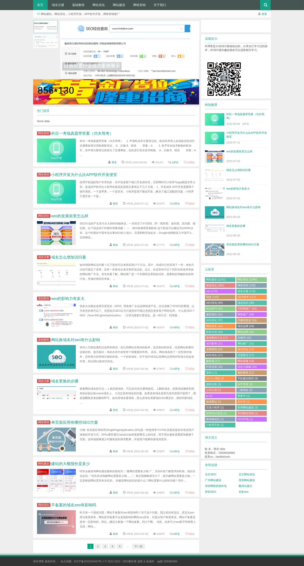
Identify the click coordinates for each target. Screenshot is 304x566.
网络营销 (139, 5)
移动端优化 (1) (215, 419)
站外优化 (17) (214, 355)
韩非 (114, 162)
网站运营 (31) (246, 331)
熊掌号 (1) (244, 395)
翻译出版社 (245, 485)
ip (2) (209, 395)
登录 (264, 14)
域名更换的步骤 (64, 381)
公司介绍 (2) (213, 390)
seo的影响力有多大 (68, 298)
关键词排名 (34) (247, 320)
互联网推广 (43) (247, 308)
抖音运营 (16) (214, 366)
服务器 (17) (213, 360)
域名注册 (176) (247, 291)
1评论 (175, 162)
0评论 (176, 203)
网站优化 (98, 5)
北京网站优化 (247, 474)
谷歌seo (244, 491)
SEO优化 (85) (214, 302)
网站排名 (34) (214, 326)
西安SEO (210, 491)
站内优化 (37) (214, 320)
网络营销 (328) (247, 285)
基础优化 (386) (215, 285)
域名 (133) (212, 297)
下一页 (138, 546)
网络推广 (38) (246, 314)
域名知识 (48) (246, 302)
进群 (140, 561)
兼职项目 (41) (214, 314)
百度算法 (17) (246, 355)
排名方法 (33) (214, 331)
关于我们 (160, 5)
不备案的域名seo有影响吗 (73, 505)
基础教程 (78, 5)
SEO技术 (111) (247, 297)
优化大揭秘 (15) (247, 366)
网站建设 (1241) (215, 279)
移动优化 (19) (246, 349)
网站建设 (119, 5)
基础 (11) (211, 372)
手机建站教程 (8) (248, 378)
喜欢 (189, 162)
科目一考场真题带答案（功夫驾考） (82, 133)
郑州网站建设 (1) (248, 407)
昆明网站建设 (247, 480)
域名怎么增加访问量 (68, 257)
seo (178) (212, 291)
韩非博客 (38, 561)
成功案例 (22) (214, 343)
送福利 (150, 561)
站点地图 (66, 561)
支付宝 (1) (244, 401)
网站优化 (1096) (247, 279)
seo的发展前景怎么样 (69, 216)
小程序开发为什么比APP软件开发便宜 (84, 175)
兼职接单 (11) (246, 372)
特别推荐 (211, 104)
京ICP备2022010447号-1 (89, 561)
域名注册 (58, 5)
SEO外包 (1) (245, 419)
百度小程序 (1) (215, 407)
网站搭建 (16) (246, 360)
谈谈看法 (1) (213, 401)
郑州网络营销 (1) (248, 413)
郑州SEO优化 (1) (216, 413)
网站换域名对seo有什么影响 (75, 340)
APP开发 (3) (245, 384)
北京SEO (210, 474)
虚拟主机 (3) (213, 384)
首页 (40, 5)
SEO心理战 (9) (215, 378)
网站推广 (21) (246, 343)
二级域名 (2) (245, 390)
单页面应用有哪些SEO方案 (74, 422)
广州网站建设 (213, 480)
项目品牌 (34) (246, 326)
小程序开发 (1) (215, 424)
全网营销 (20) (214, 349)
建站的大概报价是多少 (70, 464)
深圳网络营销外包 (216, 485)
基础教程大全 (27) (217, 337)
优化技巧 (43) (214, 308)
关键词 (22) (244, 337)
